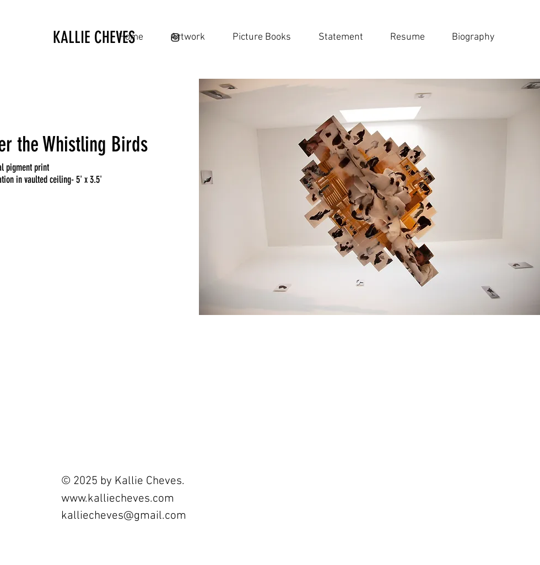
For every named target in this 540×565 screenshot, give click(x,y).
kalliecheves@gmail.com (123, 516)
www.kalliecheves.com (117, 499)
